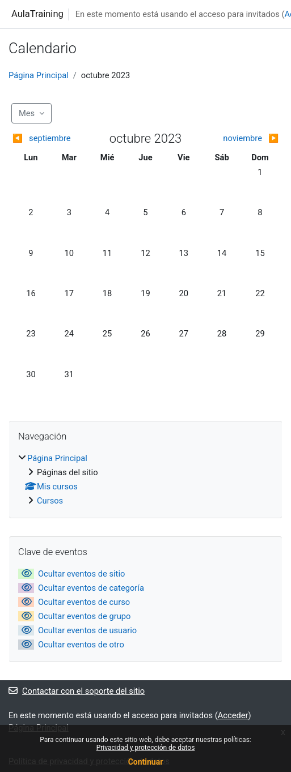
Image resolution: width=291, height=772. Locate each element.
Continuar (145, 761)
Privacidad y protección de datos (145, 748)
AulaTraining (37, 13)
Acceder (233, 715)
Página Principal (39, 75)
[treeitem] (145, 479)
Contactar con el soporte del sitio (77, 691)
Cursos (50, 501)
